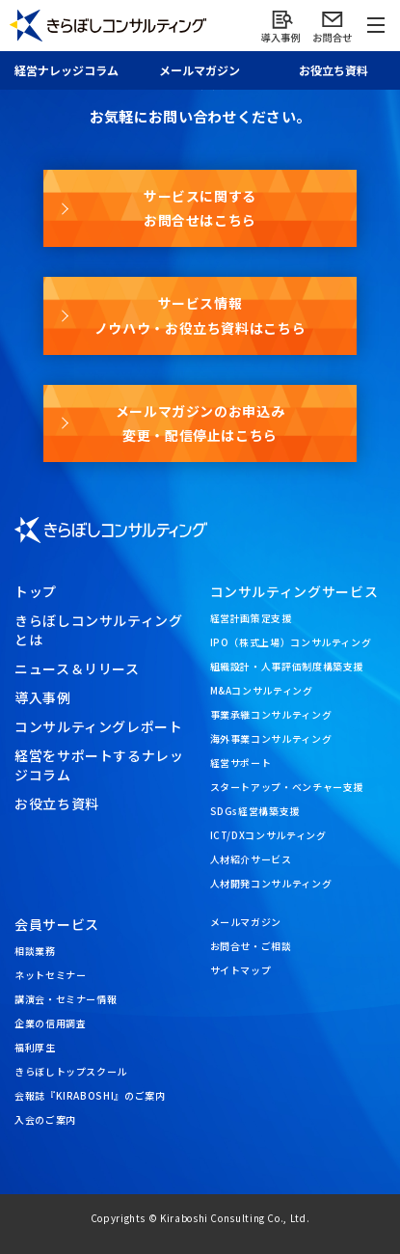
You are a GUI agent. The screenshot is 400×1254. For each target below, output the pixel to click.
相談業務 (35, 950)
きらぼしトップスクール (70, 1071)
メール (199, 70)
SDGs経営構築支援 (255, 811)
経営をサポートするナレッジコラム (99, 765)
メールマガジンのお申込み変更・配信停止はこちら (200, 423)
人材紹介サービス (251, 859)
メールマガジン (245, 921)
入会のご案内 (45, 1119)
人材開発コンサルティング (271, 883)
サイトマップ (241, 970)
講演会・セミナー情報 (65, 999)
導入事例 (42, 697)
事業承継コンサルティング (271, 714)
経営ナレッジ (66, 70)
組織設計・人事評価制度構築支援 (287, 666)
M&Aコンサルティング (261, 690)
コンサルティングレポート (98, 726)
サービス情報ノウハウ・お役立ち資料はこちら (200, 315)
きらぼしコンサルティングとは (98, 630)
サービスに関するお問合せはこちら (200, 208)
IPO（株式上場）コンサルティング (291, 642)
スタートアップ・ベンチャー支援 (287, 786)
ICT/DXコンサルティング (268, 835)
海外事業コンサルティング (271, 738)
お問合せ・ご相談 (251, 946)
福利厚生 (35, 1047)
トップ (35, 591)
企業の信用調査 (50, 1023)
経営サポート (241, 762)
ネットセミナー (50, 975)
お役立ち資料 (333, 70)
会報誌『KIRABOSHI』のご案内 (90, 1095)
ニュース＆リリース (77, 668)
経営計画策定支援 (251, 618)
